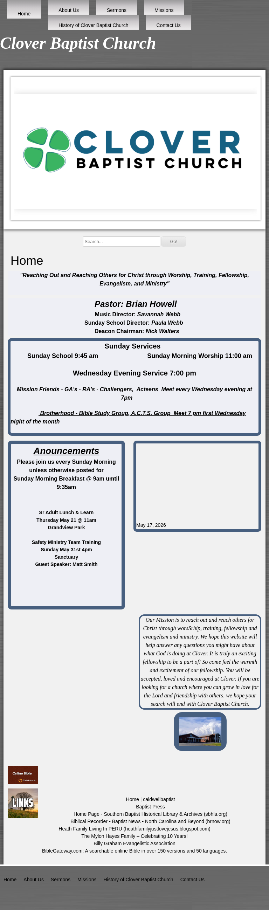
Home (24, 13)
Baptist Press (150, 806)
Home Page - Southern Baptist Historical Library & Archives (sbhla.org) (150, 814)
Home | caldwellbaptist (150, 799)
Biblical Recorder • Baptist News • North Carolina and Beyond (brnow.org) (150, 821)
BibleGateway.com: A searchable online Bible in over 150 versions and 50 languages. (134, 851)
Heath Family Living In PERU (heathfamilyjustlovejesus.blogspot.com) (134, 829)
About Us (68, 10)
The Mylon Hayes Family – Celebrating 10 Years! (134, 836)
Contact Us (169, 25)
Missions (163, 10)
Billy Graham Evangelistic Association (134, 843)
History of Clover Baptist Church (93, 25)
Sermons (116, 10)
